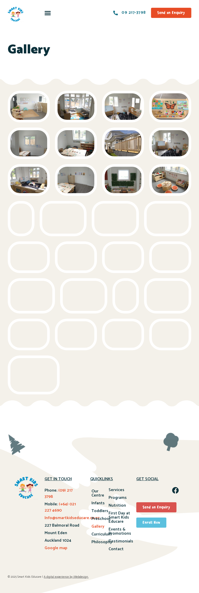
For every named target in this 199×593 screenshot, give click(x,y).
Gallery (97, 526)
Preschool (100, 518)
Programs (118, 497)
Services (116, 489)
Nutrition (117, 505)
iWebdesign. (81, 577)
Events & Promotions (120, 531)
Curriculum (100, 534)
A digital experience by (58, 577)
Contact (116, 549)
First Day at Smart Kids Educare (119, 517)
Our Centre (97, 493)
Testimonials (121, 541)
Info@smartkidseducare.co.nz (72, 517)
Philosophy (100, 542)
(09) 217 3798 (59, 493)
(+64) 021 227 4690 (60, 507)
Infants (98, 503)
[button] (48, 13)
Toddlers (99, 510)
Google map (56, 548)
